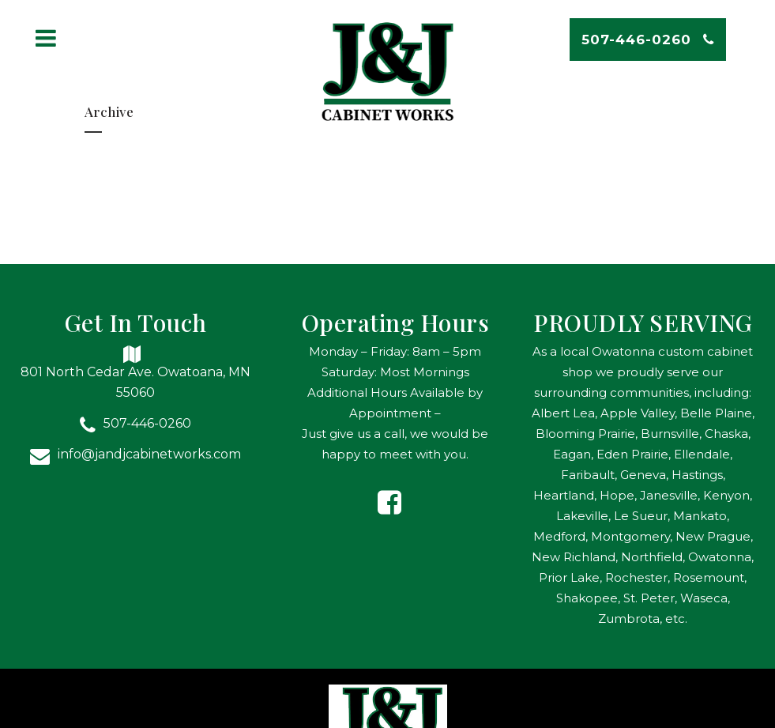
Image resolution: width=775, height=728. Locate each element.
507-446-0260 (647, 39)
